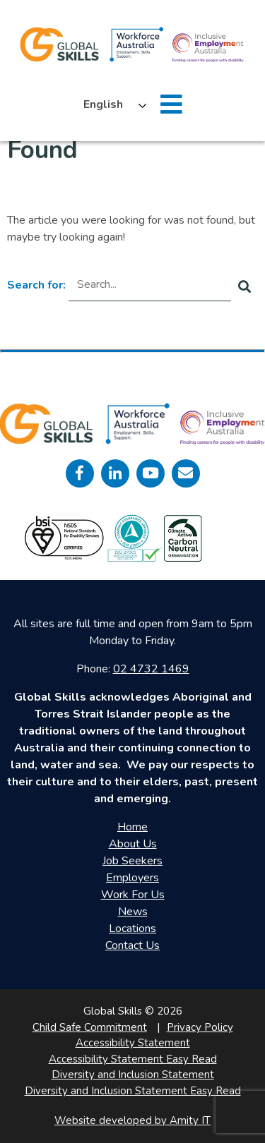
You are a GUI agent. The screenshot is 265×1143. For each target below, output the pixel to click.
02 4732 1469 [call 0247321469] (151, 669)
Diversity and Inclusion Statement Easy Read (133, 1091)
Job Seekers (132, 861)
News (133, 911)
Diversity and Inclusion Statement (133, 1075)
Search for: (36, 285)
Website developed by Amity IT (132, 1120)
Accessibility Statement (133, 1043)
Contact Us (132, 945)
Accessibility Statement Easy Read (133, 1059)
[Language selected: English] (111, 104)
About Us (133, 844)
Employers (132, 877)
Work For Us (133, 894)
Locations (132, 928)
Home (132, 827)
